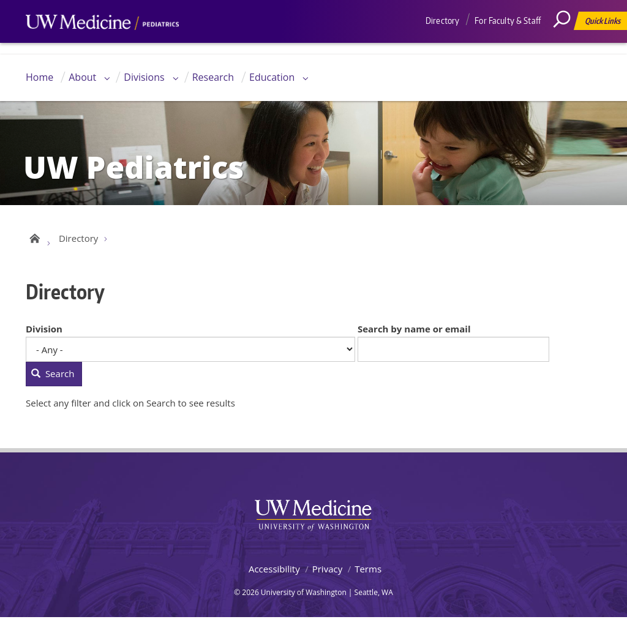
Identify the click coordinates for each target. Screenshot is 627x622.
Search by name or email (414, 332)
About (82, 77)
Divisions (144, 77)
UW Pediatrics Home (33, 240)
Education (272, 77)
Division (44, 332)
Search (52, 378)
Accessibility (274, 572)
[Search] (566, 46)
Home (39, 77)
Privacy (327, 572)
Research (213, 77)
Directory (442, 20)
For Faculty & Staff (508, 20)
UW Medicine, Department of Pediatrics (102, 45)
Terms (368, 572)
